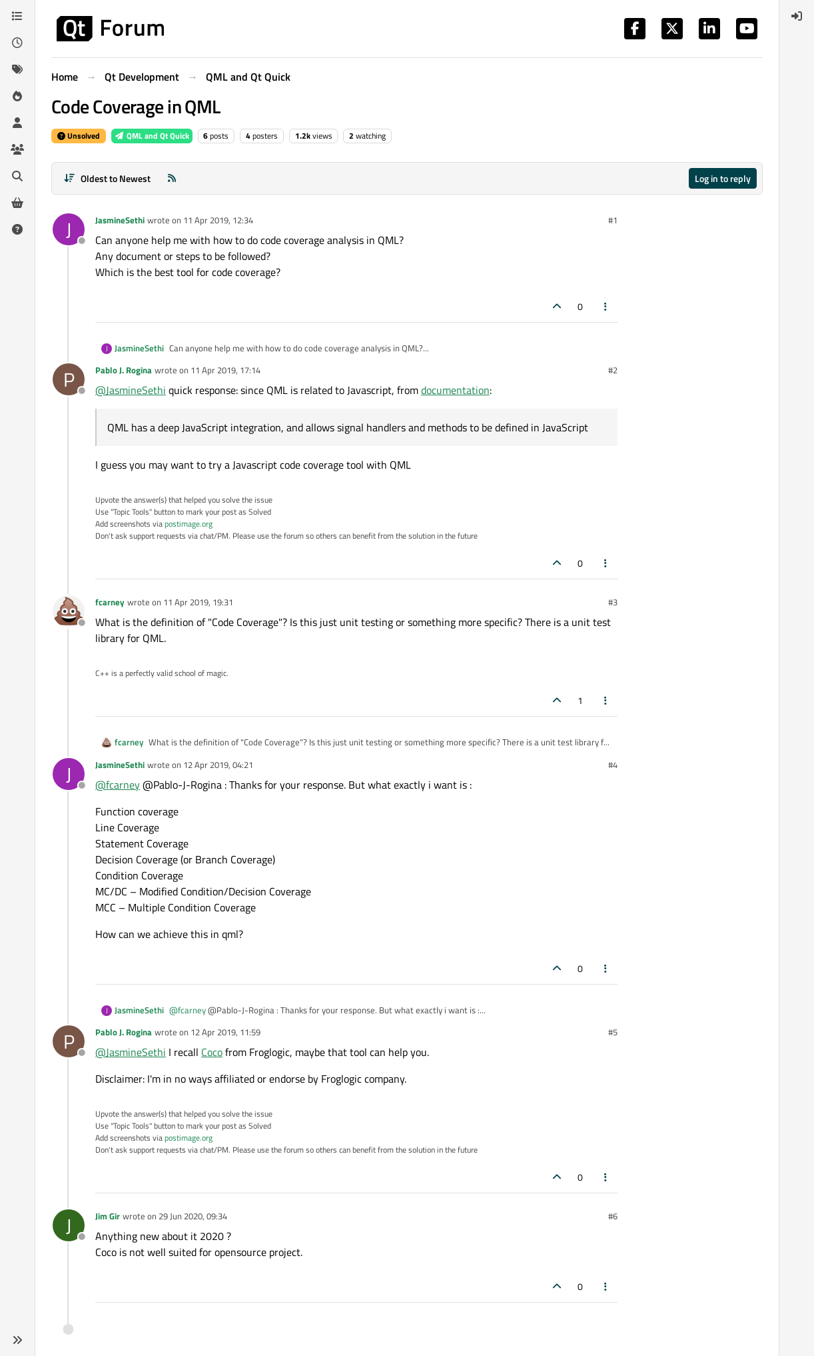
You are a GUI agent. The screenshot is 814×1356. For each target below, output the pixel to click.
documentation (455, 390)
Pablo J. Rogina (123, 370)
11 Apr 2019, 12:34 (218, 220)
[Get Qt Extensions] (17, 202)
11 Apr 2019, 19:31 (198, 602)
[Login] (797, 16)
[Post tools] (606, 306)
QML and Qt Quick (152, 135)
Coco (211, 1052)
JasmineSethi (120, 220)
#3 (612, 602)
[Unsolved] (17, 229)
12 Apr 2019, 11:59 (225, 1032)
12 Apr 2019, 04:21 (218, 764)
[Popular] (17, 96)
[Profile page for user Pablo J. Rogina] (69, 379)
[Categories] (17, 16)
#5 (612, 1032)
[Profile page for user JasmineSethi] (69, 229)
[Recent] (17, 42)
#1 (612, 220)
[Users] (17, 122)
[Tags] (17, 69)
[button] (17, 1340)
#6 (612, 1216)
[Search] (17, 176)
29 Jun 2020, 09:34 (193, 1216)
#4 (612, 764)
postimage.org (188, 523)
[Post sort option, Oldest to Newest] (107, 178)
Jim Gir (107, 1216)
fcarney (110, 602)
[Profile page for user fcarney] (69, 611)
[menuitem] (797, 16)
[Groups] (17, 149)
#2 (612, 370)
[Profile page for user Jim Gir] (69, 1225)
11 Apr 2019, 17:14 (225, 370)
